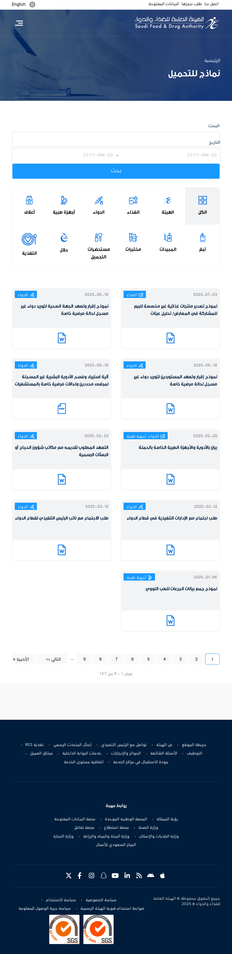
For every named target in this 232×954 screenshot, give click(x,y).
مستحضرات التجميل (99, 253)
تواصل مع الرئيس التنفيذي (124, 745)
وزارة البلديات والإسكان (159, 836)
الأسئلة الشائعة (163, 753)
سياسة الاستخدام (61, 900)
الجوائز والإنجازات (126, 753)
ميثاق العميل (41, 753)
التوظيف (194, 753)
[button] (32, 5)
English (19, 4)
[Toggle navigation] (19, 23)
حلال (64, 250)
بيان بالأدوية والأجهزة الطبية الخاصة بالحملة (178, 447)
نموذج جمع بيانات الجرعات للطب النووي (181, 588)
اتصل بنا (212, 4)
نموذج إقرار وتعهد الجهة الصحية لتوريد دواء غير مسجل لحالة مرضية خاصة (64, 310)
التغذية (29, 253)
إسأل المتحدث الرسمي (72, 745)
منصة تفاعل (84, 828)
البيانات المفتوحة (163, 4)
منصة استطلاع (116, 828)
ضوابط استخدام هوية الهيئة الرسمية (112, 909)
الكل (202, 212)
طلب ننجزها (192, 4)
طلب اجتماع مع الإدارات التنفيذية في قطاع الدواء (172, 518)
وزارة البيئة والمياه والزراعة (106, 836)
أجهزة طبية (64, 212)
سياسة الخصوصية (101, 900)
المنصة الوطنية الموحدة (126, 819)
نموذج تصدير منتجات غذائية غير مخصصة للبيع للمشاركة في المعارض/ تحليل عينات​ (175, 310)
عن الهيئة (164, 745)
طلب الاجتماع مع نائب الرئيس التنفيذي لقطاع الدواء (61, 518)
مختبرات (133, 249)
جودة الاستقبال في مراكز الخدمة (141, 762)
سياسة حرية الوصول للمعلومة (44, 909)
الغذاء (133, 212)
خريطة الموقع (194, 745)
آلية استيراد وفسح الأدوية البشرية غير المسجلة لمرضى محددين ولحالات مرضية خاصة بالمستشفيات (61, 380)
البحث (214, 126)
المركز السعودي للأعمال (116, 845)
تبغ (202, 249)
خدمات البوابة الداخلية (82, 753)
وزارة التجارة (63, 836)
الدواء (99, 212)
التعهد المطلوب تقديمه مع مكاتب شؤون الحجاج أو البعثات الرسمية (61, 451)
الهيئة (168, 212)
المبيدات (168, 249)
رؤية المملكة (167, 819)
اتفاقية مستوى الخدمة (84, 762)
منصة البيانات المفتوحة (74, 819)
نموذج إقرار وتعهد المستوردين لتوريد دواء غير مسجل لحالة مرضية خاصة (175, 380)
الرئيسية (212, 61)
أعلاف (29, 212)
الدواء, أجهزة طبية (143, 436)
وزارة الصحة (148, 828)
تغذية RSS (34, 745)
